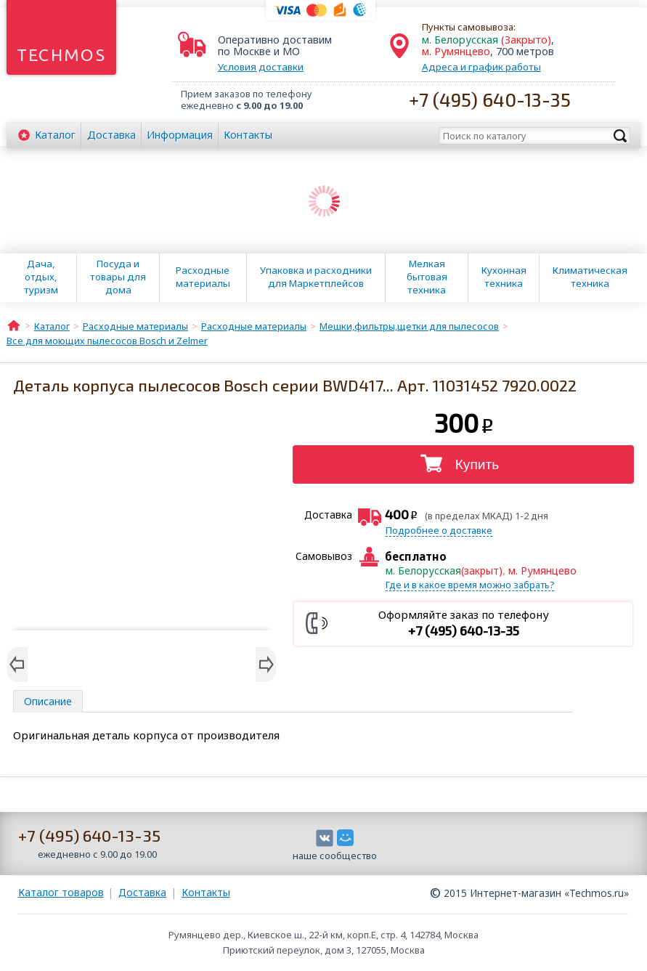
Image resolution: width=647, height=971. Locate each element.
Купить (477, 464)
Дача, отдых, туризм (41, 276)
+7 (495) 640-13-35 (490, 99)
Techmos (61, 55)
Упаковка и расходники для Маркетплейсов (316, 277)
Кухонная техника (503, 277)
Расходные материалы (203, 277)
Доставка (111, 135)
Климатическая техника (590, 277)
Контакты (248, 135)
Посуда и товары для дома (118, 276)
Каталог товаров (61, 892)
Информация (180, 135)
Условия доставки (261, 67)
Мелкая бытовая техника (427, 276)
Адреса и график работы (481, 67)
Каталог (55, 135)
